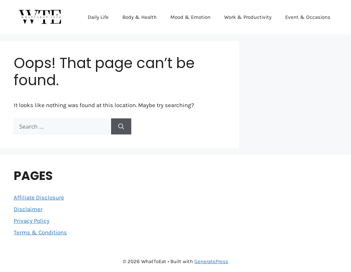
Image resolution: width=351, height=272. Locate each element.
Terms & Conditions (40, 232)
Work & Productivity (247, 17)
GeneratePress (211, 261)
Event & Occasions (307, 17)
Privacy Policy (31, 220)
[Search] (121, 126)
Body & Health (139, 17)
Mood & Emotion (190, 17)
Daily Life (98, 17)
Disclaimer (28, 209)
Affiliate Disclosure (39, 197)
